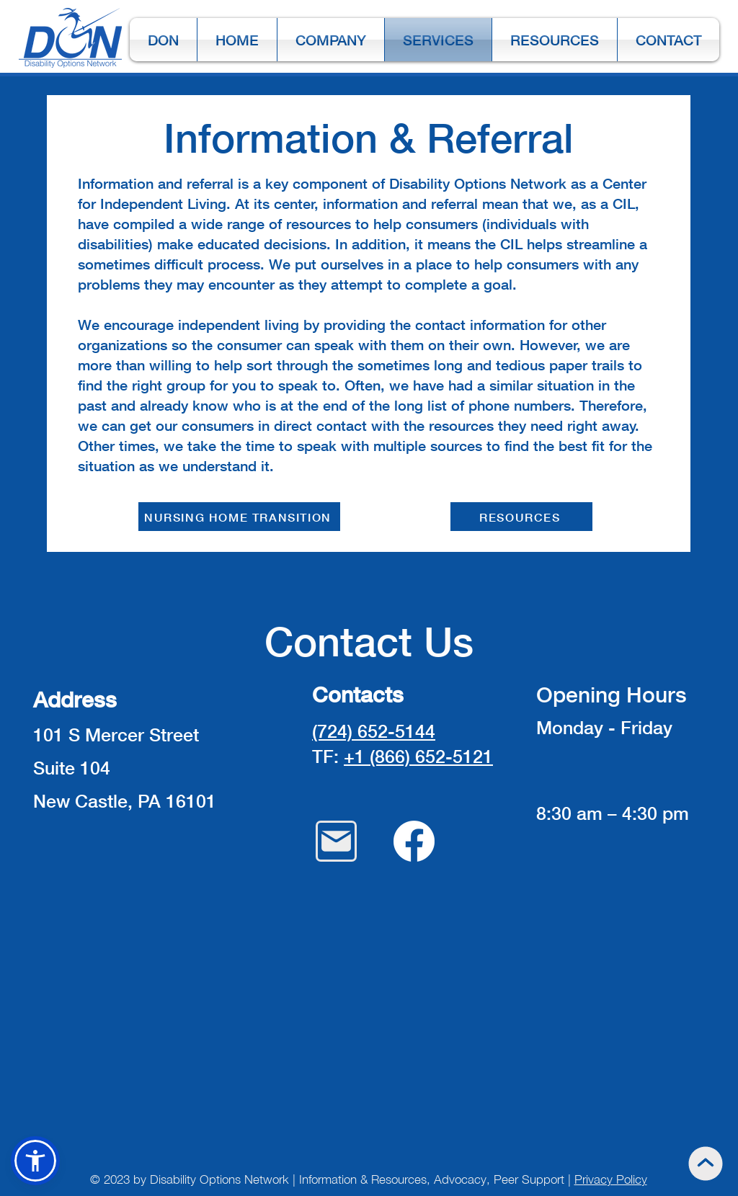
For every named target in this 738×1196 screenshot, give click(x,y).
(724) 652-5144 (373, 730)
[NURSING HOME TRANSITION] (239, 516)
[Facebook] (414, 841)
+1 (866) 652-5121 (418, 756)
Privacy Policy (610, 1179)
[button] (35, 1161)
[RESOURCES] (521, 516)
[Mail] (336, 841)
